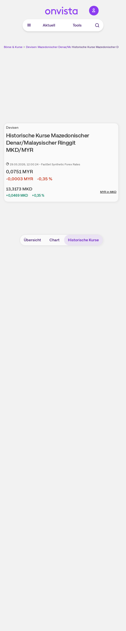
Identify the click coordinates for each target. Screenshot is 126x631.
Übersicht (32, 239)
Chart (54, 239)
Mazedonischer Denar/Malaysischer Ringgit (66, 47)
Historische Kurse (83, 239)
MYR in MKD (108, 192)
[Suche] (97, 25)
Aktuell (49, 25)
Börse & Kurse (13, 47)
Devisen (31, 47)
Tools (77, 25)
